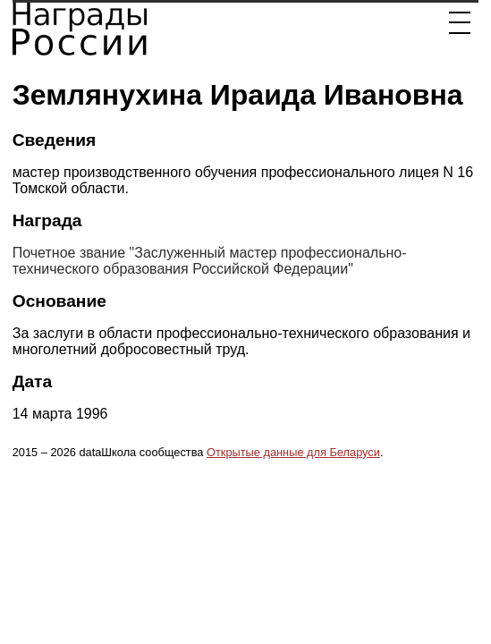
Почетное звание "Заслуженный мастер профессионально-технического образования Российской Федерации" (210, 260)
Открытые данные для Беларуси (293, 452)
